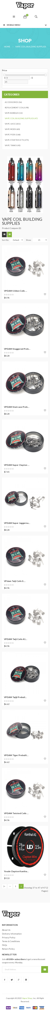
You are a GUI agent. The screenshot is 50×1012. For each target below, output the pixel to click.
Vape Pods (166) (13, 134)
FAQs (4, 945)
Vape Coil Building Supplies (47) (21, 118)
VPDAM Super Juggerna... (17, 523)
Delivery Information (12, 933)
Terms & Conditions (11, 941)
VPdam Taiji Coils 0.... (15, 581)
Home (7, 46)
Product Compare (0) (11, 228)
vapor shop (27, 998)
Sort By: (5, 240)
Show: (28, 240)
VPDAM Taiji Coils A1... (15, 639)
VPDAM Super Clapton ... (16, 465)
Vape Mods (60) (12, 129)
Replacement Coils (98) (17, 107)
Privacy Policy (8, 937)
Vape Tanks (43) (13, 145)
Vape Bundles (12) (14, 113)
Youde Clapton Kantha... (16, 871)
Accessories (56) (13, 102)
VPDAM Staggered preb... (17, 349)
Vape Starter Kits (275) (17, 140)
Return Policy (8, 949)
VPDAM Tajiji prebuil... (15, 697)
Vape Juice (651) (13, 124)
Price (4, 70)
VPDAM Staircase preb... (16, 407)
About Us (6, 930)
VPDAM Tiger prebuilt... (16, 755)
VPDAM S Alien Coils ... (15, 290)
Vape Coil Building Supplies (30, 46)
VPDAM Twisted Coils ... (16, 813)
